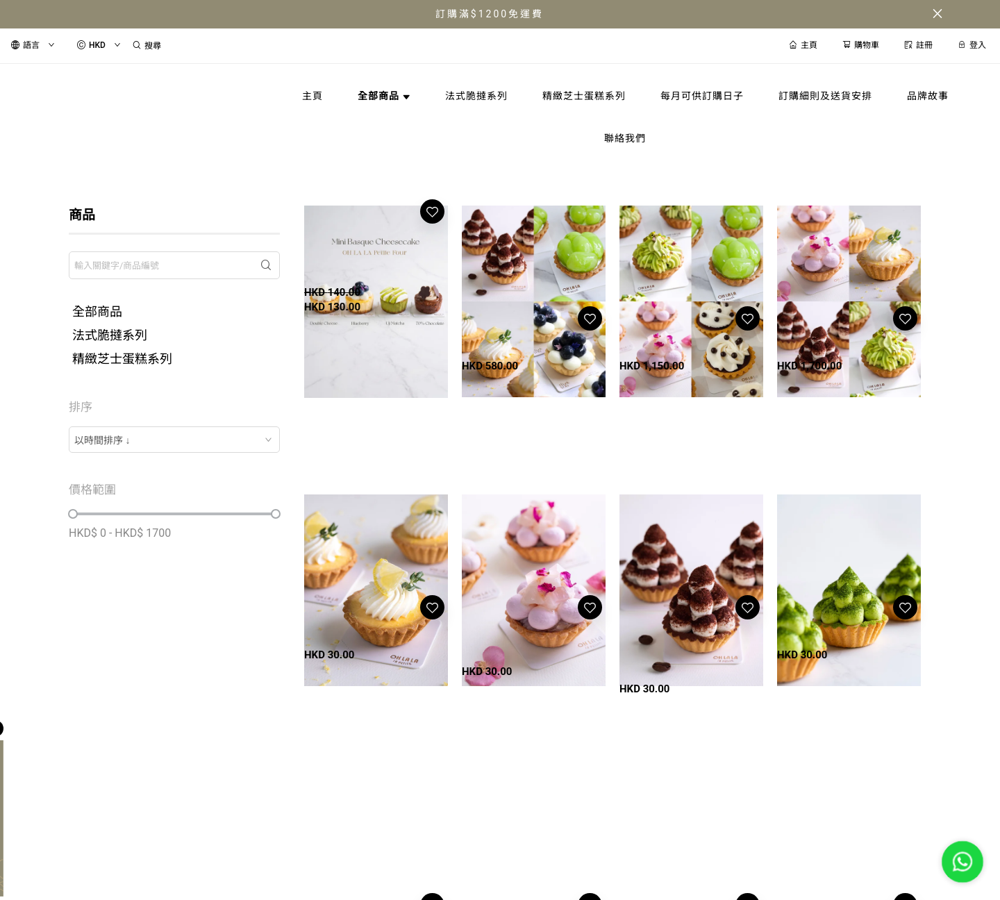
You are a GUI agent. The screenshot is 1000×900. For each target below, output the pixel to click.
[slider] (73, 514)
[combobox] (174, 439)
